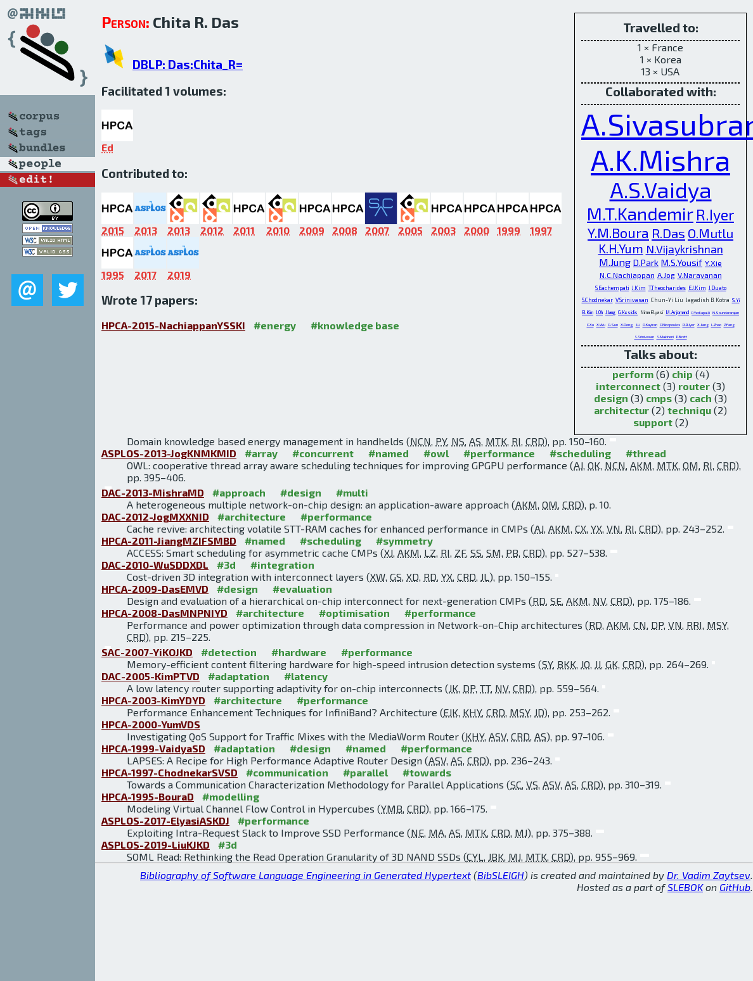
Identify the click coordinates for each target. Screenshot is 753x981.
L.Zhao (716, 324)
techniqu (689, 410)
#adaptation (238, 676)
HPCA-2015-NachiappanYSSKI (173, 325)
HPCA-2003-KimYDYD (153, 700)
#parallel (365, 772)
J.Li (638, 324)
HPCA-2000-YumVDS (150, 724)
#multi (352, 492)
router (694, 386)
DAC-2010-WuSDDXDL (155, 565)
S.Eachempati (612, 287)
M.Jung (615, 262)
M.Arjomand (677, 312)
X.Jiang (703, 324)
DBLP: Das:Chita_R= (187, 64)
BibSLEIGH (500, 875)
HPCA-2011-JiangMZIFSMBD (168, 541)
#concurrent (323, 453)
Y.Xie (713, 263)
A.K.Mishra (660, 159)
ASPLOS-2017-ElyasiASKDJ (165, 820)
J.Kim (639, 287)
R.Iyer (715, 215)
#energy (275, 325)
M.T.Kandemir (640, 213)
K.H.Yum (620, 248)
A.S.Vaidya (661, 190)
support (653, 422)
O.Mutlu (710, 233)
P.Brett (681, 336)
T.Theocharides (667, 287)
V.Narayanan (700, 274)
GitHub (734, 887)
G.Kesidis (628, 312)
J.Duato (717, 287)
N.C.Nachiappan (627, 274)
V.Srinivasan (631, 299)
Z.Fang (729, 324)
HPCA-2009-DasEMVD (155, 589)
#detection (229, 652)
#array (261, 453)
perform (632, 374)
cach (701, 398)
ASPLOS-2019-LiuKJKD (155, 845)
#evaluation (302, 589)
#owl (436, 453)
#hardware (298, 652)
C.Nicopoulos (670, 324)
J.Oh (599, 312)
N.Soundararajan (725, 312)
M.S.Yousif (681, 262)
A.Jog (666, 274)
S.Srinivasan (644, 336)
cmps (659, 398)
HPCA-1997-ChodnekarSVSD (169, 772)
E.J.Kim (697, 287)
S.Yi (736, 300)
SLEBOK (685, 887)
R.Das (668, 233)
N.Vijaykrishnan (684, 249)
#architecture (251, 516)
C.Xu (590, 324)
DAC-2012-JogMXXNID (155, 516)
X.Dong (627, 324)
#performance (499, 453)
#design (300, 492)
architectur (621, 410)
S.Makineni (665, 336)
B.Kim (587, 312)
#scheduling (580, 453)
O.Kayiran (650, 324)
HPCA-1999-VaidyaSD (153, 748)
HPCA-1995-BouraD (147, 796)
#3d (226, 565)
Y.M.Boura (618, 232)
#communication (287, 772)
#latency (306, 676)
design (611, 398)
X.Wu (600, 324)
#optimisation (354, 613)
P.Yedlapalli (701, 312)
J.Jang (610, 312)
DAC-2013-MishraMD (152, 492)
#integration (282, 565)
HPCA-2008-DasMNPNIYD (164, 613)
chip (682, 374)
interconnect (628, 386)
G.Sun (613, 324)
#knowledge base (355, 325)
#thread (646, 453)
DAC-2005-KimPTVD (150, 676)
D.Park (646, 262)
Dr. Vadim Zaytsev (708, 875)
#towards (426, 772)
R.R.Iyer (689, 324)
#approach (239, 492)
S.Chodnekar (597, 299)
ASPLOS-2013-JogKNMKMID (168, 453)
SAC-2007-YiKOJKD (147, 652)
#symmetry (404, 541)
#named (388, 453)
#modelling (230, 796)
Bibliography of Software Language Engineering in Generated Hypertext (305, 875)
